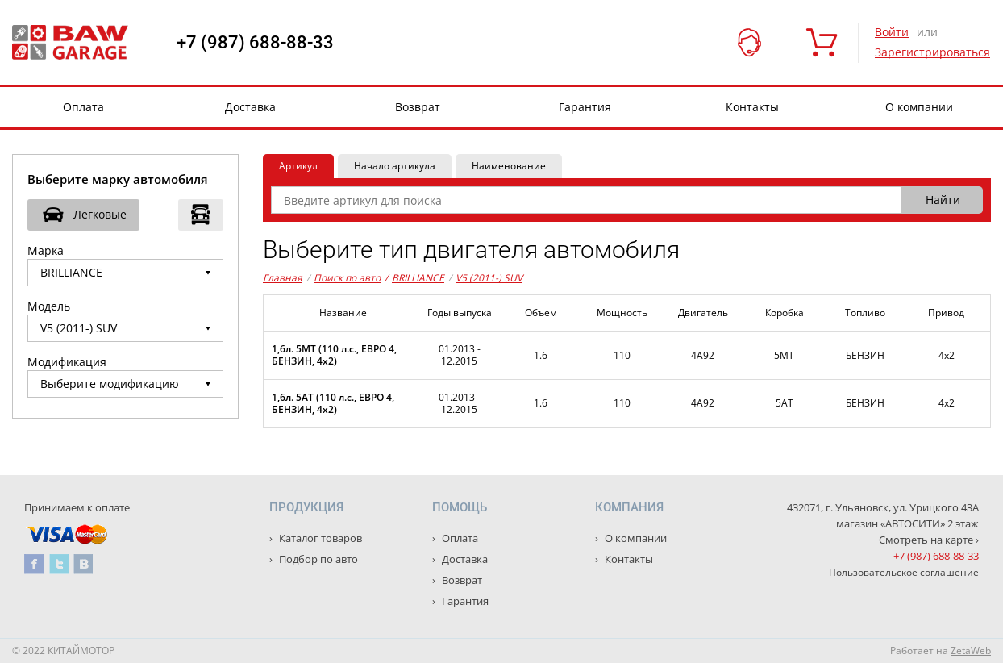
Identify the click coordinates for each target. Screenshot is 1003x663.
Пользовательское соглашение (904, 572)
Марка (45, 250)
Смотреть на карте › (929, 539)
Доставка (250, 107)
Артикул (298, 166)
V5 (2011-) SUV (489, 278)
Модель (48, 306)
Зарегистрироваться (932, 52)
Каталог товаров (319, 538)
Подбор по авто (317, 559)
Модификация (66, 361)
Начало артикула (394, 166)
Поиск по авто (347, 278)
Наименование (509, 166)
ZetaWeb (971, 650)
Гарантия (585, 107)
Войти (892, 32)
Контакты (752, 107)
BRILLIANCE (414, 278)
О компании (919, 107)
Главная (282, 278)
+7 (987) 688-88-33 (255, 43)
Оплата (83, 107)
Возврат (417, 107)
